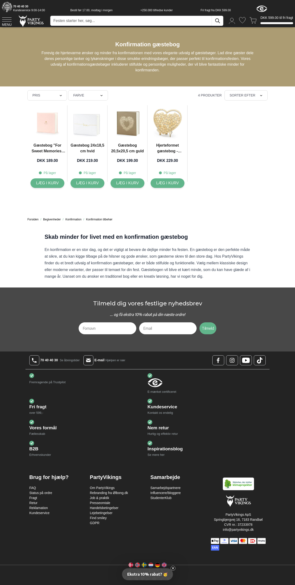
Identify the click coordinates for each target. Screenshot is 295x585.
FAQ (32, 488)
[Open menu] (7, 21)
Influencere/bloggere (165, 493)
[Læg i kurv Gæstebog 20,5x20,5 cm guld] (128, 183)
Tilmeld (208, 328)
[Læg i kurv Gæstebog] (48, 183)
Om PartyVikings (102, 488)
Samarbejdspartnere (165, 488)
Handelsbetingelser (104, 508)
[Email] (168, 328)
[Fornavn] (107, 328)
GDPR (94, 523)
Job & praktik (99, 498)
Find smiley (98, 518)
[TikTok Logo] (260, 360)
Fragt (33, 498)
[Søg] (217, 21)
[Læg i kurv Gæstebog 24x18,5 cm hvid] (88, 183)
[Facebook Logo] (218, 360)
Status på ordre (40, 493)
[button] (147, 574)
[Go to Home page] (31, 20)
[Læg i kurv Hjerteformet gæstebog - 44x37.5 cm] (168, 183)
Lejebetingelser (101, 513)
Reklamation (38, 508)
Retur (33, 503)
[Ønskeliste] (242, 20)
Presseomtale (100, 503)
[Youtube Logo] (246, 360)
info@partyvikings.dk (238, 530)
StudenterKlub (161, 498)
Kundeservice (39, 513)
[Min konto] (232, 20)
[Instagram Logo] (232, 360)
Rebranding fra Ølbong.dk (109, 493)
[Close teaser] (173, 568)
